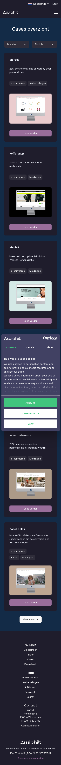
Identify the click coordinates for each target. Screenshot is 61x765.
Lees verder (30, 133)
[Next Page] (31, 619)
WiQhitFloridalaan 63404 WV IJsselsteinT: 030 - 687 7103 (30, 715)
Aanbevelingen (30, 682)
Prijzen (30, 654)
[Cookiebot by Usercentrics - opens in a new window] (43, 338)
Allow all (30, 402)
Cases (30, 659)
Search (30, 696)
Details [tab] (31, 347)
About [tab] (50, 347)
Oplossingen (30, 649)
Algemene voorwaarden (31, 758)
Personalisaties (30, 677)
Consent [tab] (11, 347)
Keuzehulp (30, 692)
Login (55, 3)
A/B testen (30, 687)
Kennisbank (30, 664)
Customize (30, 413)
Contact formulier (30, 725)
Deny (30, 423)
